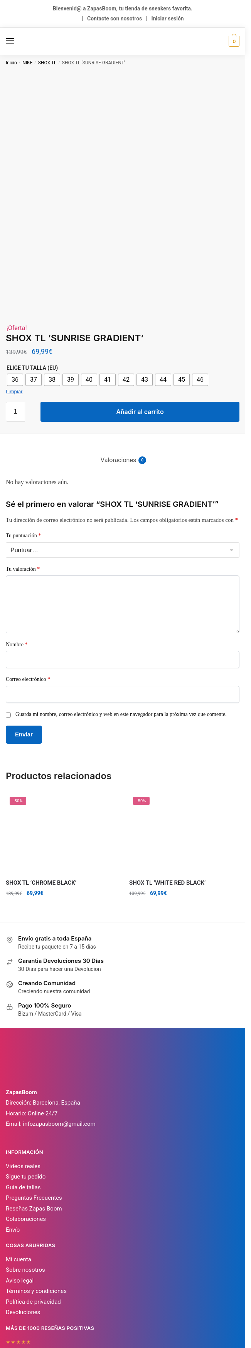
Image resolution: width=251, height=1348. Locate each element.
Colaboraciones (26, 1149)
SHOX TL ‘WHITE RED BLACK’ (167, 812)
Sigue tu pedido (25, 1106)
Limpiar (14, 321)
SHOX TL (47, 62)
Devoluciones (23, 1242)
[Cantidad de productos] (15, 342)
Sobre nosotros (25, 1200)
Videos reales (23, 1096)
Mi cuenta (18, 1189)
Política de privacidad (33, 1231)
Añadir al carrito (140, 341)
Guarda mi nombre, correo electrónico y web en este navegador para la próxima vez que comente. (121, 644)
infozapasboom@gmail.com (59, 1054)
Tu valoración (23, 499)
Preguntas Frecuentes (34, 1128)
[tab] (123, 384)
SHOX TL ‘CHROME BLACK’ (41, 812)
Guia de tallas (23, 1117)
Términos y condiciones (36, 1221)
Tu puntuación (23, 465)
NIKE (27, 62)
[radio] (15, 309)
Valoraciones (118, 390)
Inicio (11, 62)
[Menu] (17, 41)
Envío (13, 1159)
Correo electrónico (28, 609)
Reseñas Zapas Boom (34, 1138)
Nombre (16, 574)
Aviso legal (20, 1210)
